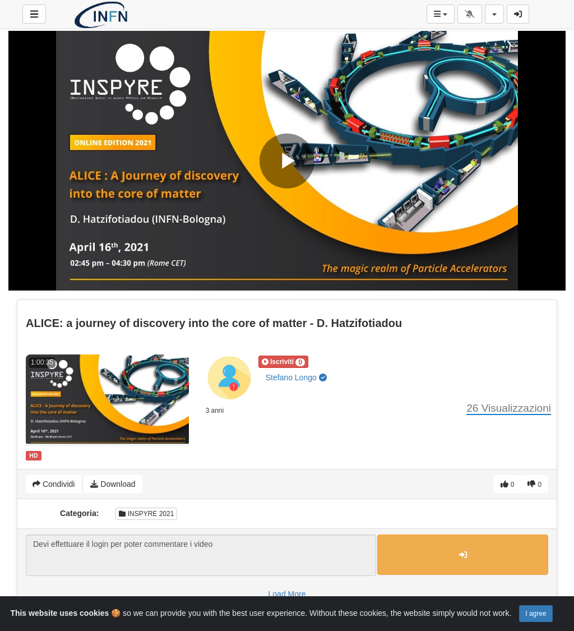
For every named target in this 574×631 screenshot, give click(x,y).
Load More (287, 593)
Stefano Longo (296, 377)
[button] (283, 362)
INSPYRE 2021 (146, 514)
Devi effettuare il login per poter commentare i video (201, 555)
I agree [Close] (535, 614)
